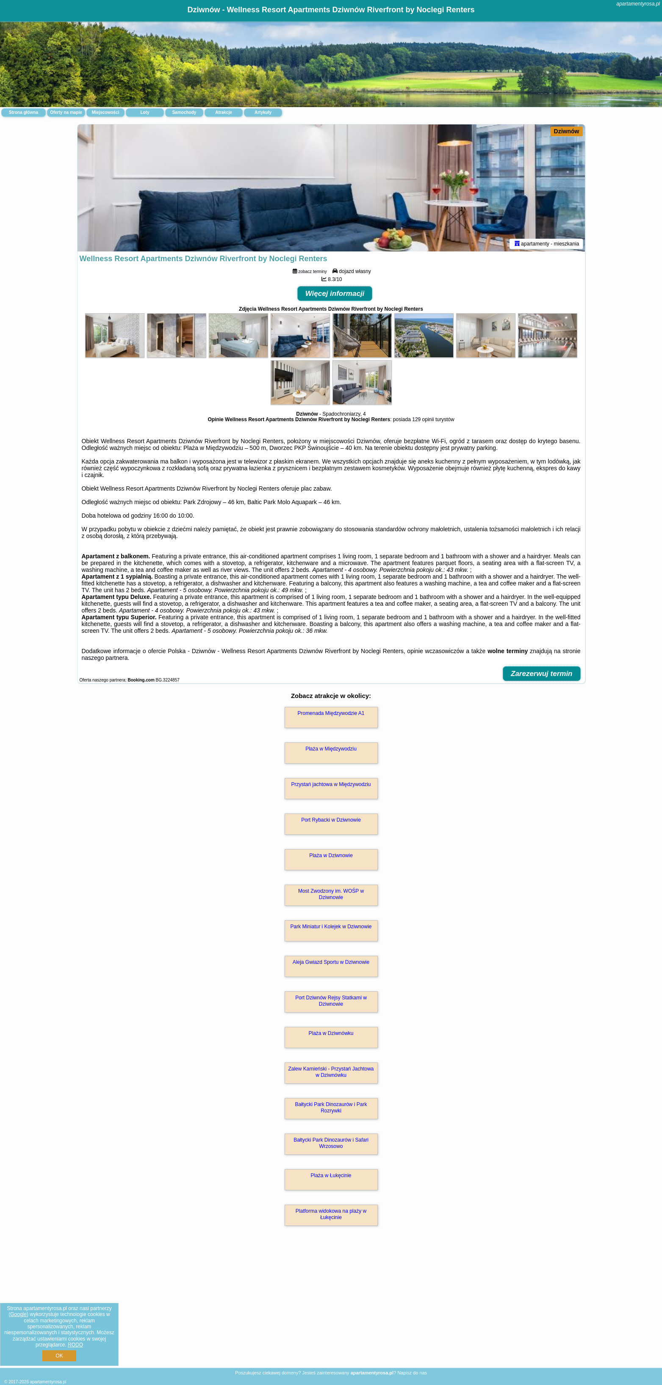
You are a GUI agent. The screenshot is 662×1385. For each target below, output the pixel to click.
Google (18, 1314)
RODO (75, 1345)
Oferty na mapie (66, 112)
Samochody (184, 112)
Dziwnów (566, 131)
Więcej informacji (335, 294)
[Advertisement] (331, 1306)
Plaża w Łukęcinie (330, 1175)
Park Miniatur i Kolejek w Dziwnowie (330, 927)
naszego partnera (105, 657)
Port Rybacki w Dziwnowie (331, 820)
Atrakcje (223, 112)
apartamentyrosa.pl (638, 4)
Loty (144, 112)
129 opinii (423, 419)
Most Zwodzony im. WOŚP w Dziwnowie (331, 894)
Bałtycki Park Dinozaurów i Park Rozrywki (331, 1107)
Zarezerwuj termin (542, 674)
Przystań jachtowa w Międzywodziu (331, 784)
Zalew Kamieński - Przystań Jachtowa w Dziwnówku (331, 1072)
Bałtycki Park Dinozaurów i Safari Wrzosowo (331, 1143)
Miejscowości (105, 112)
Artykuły (263, 112)
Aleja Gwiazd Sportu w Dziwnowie (331, 962)
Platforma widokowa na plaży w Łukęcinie (331, 1214)
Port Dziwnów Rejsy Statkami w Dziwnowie (331, 1001)
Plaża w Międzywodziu (331, 749)
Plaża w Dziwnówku (330, 1033)
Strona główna (23, 112)
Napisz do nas (412, 1372)
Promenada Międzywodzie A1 (330, 713)
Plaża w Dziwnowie (331, 855)
